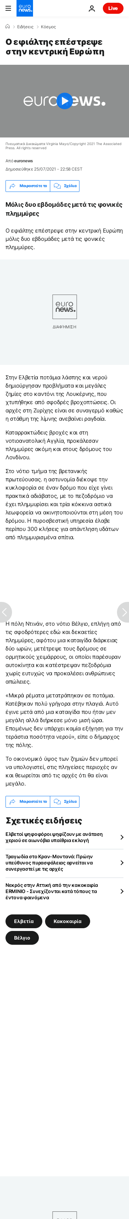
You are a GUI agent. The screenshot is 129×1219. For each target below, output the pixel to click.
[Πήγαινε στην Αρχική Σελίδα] (25, 8)
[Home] (8, 26)
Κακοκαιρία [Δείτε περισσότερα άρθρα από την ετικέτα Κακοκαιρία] (68, 921)
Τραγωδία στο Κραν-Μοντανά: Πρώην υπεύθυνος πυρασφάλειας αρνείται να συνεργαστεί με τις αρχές (49, 862)
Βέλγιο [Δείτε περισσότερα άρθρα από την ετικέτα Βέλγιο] (22, 937)
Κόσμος (48, 27)
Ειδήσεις (25, 27)
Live (113, 8)
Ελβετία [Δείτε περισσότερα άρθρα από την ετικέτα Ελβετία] (24, 921)
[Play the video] (64, 101)
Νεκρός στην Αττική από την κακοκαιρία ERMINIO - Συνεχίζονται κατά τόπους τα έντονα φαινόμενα (52, 891)
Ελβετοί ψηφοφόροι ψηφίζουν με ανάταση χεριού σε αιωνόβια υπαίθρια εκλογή (54, 837)
